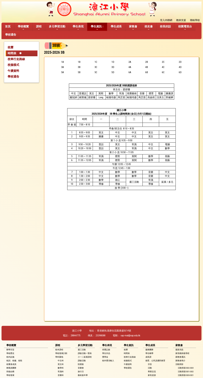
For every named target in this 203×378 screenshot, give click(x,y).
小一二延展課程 (85, 357)
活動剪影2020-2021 (186, 375)
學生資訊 (96, 28)
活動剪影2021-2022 (186, 371)
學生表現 (78, 28)
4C (163, 67)
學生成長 (116, 28)
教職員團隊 (11, 368)
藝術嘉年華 (83, 375)
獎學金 (105, 357)
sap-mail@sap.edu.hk (130, 335)
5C (96, 72)
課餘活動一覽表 (85, 353)
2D (180, 62)
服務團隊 (149, 350)
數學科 (61, 368)
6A (130, 72)
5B (79, 72)
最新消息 (179, 350)
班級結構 (10, 371)
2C (163, 62)
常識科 (61, 371)
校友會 (149, 28)
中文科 (61, 360)
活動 (150, 368)
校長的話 (165, 26)
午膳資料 (13, 71)
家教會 (133, 28)
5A (62, 72)
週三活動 (82, 350)
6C (163, 72)
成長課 (148, 357)
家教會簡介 (180, 360)
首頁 (8, 26)
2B (146, 62)
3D (112, 67)
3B (79, 67)
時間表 (12, 53)
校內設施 (10, 357)
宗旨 (150, 364)
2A (130, 62)
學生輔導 (149, 353)
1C (96, 62)
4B (146, 67)
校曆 (10, 47)
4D (180, 67)
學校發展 (10, 375)
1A (62, 62)
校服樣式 (13, 65)
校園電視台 (185, 28)
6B (146, 72)
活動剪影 (179, 364)
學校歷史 (10, 353)
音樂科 (61, 375)
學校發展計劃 (61, 353)
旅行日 (81, 371)
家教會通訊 (180, 357)
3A (62, 67)
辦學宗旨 (10, 350)
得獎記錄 (106, 350)
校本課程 (59, 350)
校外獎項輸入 (108, 360)
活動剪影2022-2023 (186, 368)
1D (112, 62)
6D (180, 72)
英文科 (61, 364)
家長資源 (152, 375)
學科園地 (59, 357)
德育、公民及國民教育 (155, 360)
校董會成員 (11, 364)
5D (112, 72)
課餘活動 (82, 360)
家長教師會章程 (182, 353)
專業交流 (152, 371)
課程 (39, 28)
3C (96, 67)
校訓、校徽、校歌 (14, 360)
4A (130, 67)
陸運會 (81, 364)
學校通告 (10, 34)
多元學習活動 (57, 28)
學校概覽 (23, 28)
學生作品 (106, 353)
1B (79, 62)
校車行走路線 (16, 59)
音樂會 (81, 368)
